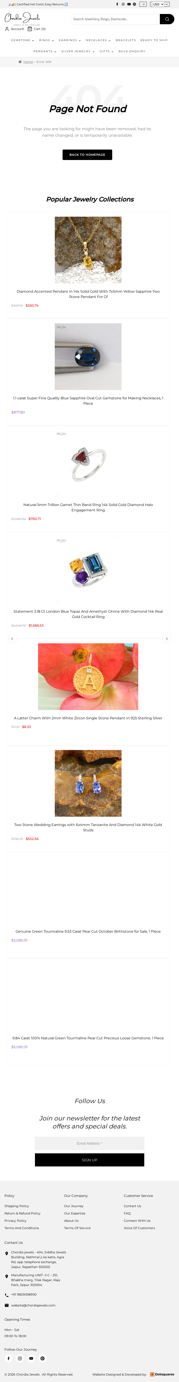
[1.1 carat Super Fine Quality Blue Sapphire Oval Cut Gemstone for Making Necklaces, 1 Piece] (88, 372)
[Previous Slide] (12, 638)
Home (28, 62)
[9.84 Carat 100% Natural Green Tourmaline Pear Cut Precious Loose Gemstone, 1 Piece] (88, 1012)
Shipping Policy (16, 1206)
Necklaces (98, 40)
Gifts (107, 51)
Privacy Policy (15, 1221)
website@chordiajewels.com (33, 1305)
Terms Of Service (77, 1228)
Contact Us (132, 1206)
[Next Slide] (166, 638)
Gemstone (23, 40)
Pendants (45, 51)
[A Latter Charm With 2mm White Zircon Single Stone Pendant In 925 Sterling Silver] (88, 692)
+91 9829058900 (24, 1294)
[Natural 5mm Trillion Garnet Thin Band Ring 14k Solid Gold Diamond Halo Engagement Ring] (88, 479)
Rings (47, 40)
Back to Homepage (87, 154)
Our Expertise (74, 1213)
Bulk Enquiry (132, 51)
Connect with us (137, 1221)
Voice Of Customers (139, 1228)
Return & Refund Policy (22, 1213)
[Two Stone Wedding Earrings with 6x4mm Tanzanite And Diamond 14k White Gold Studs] (88, 799)
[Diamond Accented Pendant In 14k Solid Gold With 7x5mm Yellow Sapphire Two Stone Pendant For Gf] (88, 265)
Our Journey (73, 1206)
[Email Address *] (89, 1143)
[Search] (167, 19)
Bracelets (126, 40)
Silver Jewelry (78, 51)
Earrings (70, 40)
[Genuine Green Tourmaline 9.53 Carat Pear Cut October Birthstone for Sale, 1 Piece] (88, 905)
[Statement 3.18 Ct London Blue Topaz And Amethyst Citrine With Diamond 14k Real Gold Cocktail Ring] (88, 585)
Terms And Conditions (21, 1228)
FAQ (127, 1213)
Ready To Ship (154, 40)
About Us (71, 1221)
